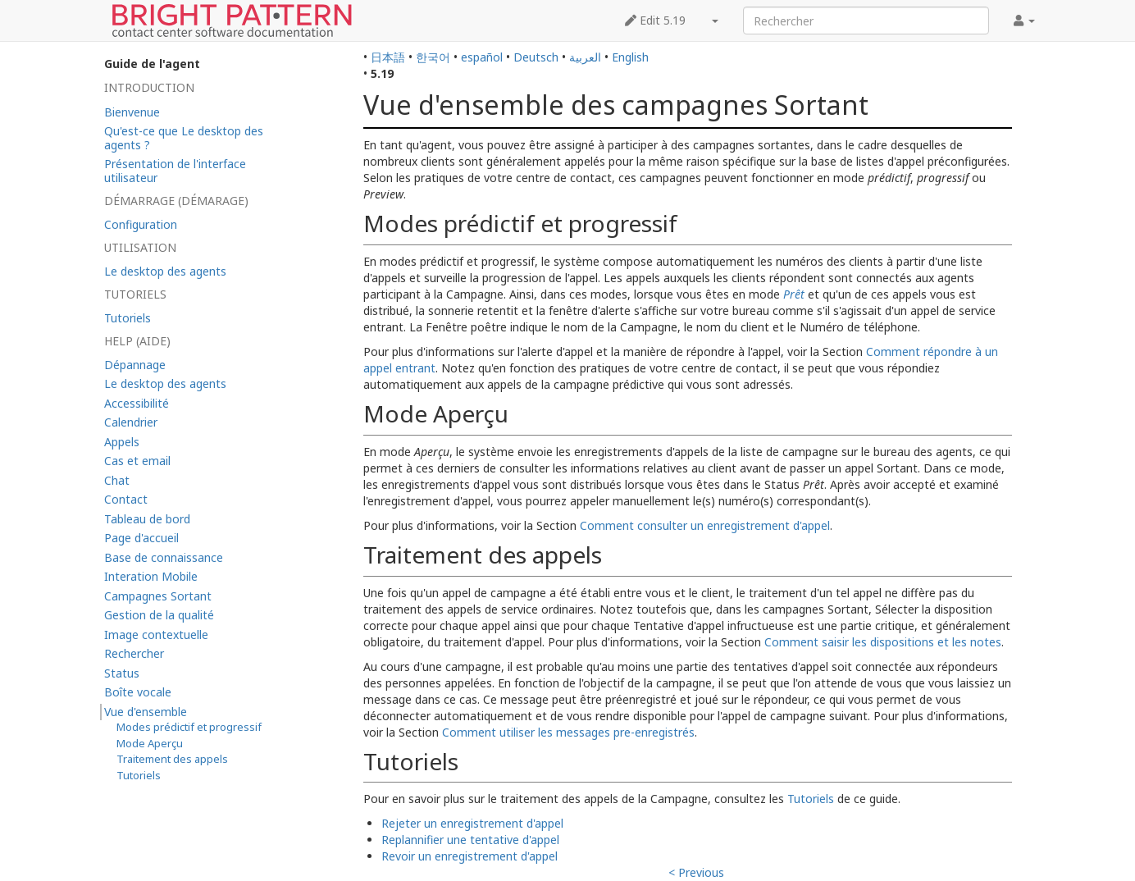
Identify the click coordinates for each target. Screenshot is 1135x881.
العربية (585, 57)
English (630, 57)
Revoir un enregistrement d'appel (469, 856)
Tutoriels (810, 798)
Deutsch (535, 57)
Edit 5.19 (655, 20)
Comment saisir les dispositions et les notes (882, 642)
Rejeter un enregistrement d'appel (472, 823)
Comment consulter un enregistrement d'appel (705, 525)
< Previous (696, 872)
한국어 (433, 57)
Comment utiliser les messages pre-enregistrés (568, 732)
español (482, 57)
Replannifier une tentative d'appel (470, 839)
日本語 (388, 57)
